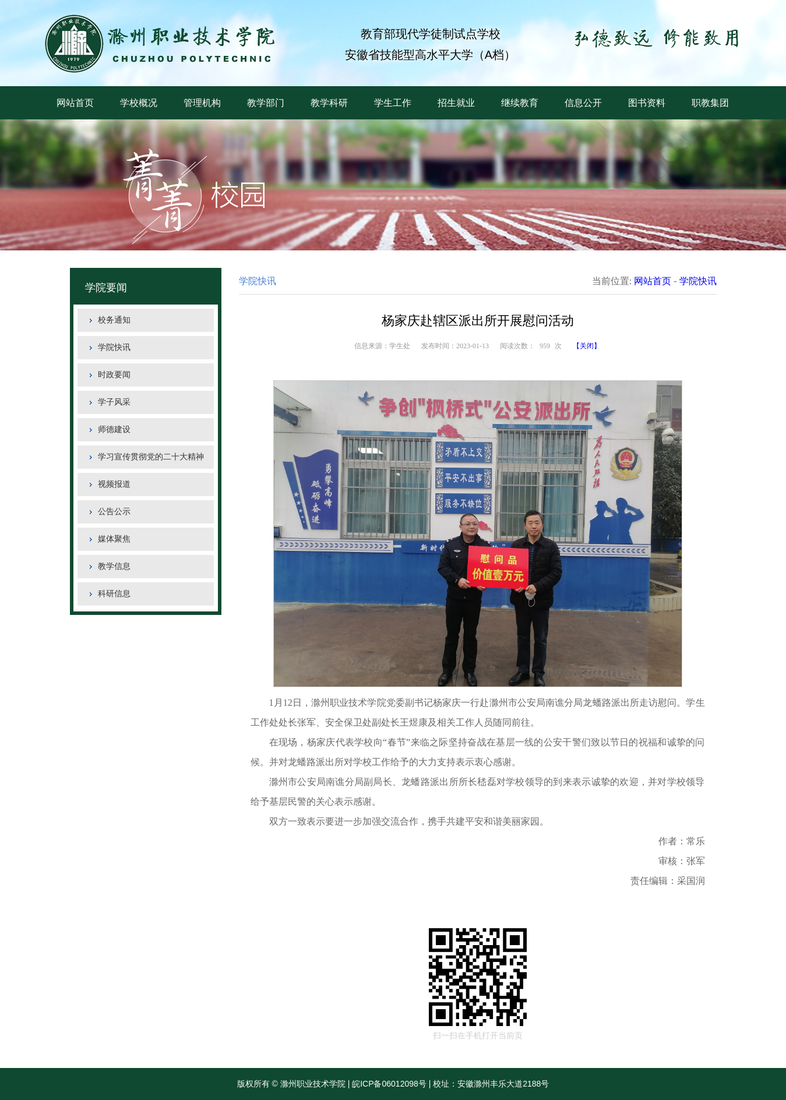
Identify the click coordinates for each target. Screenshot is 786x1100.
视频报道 (114, 484)
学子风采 (114, 402)
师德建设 (114, 429)
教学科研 (329, 103)
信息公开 (583, 103)
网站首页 (75, 103)
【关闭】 (587, 346)
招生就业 (456, 103)
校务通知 (114, 320)
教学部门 (265, 103)
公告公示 (114, 511)
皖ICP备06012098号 (389, 1083)
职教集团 (710, 103)
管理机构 (202, 103)
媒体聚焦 (114, 539)
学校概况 (138, 103)
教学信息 (114, 566)
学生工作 (392, 103)
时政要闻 (114, 374)
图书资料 (646, 103)
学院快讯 (114, 347)
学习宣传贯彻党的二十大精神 (151, 456)
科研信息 (114, 593)
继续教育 (519, 103)
